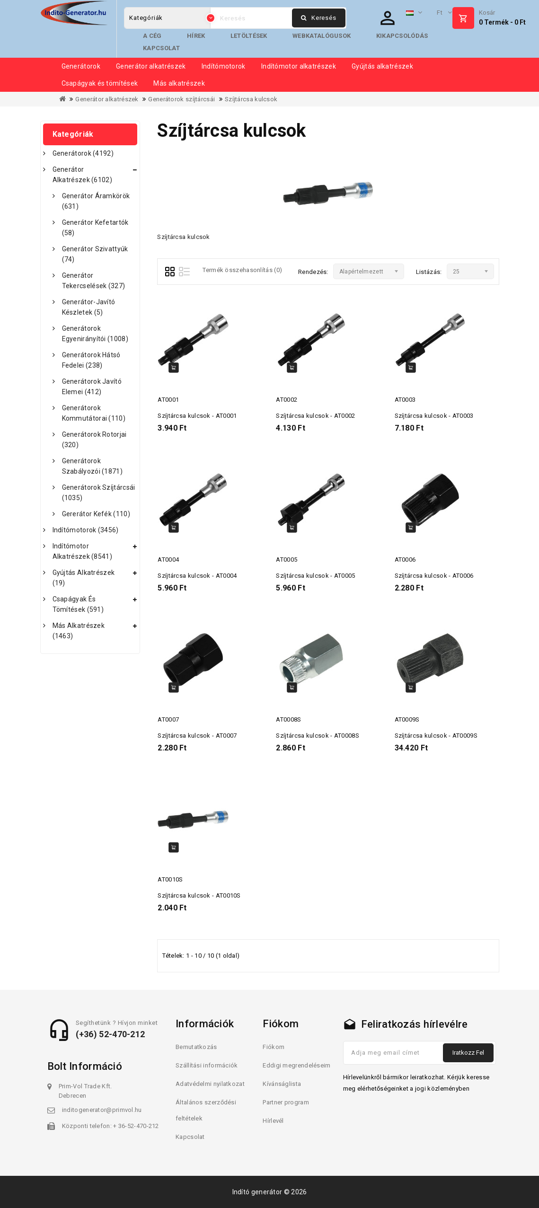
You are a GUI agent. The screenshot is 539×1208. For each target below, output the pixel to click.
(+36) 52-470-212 (110, 1034)
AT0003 (405, 399)
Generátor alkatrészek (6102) (82, 175)
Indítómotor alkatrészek (298, 66)
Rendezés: (313, 271)
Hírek (196, 35)
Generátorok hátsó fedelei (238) (91, 360)
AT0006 (405, 559)
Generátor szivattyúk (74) (95, 254)
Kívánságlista (282, 1083)
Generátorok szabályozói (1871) (92, 466)
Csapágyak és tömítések (100, 83)
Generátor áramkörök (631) (96, 201)
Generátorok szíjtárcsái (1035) (98, 493)
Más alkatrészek (179, 83)
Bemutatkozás (196, 1046)
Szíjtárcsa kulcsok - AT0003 (434, 415)
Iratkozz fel (468, 1052)
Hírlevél (273, 1120)
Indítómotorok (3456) (86, 530)
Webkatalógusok (321, 35)
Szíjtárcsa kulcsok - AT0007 (197, 735)
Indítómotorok (224, 66)
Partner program (286, 1102)
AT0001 (168, 399)
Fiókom (273, 1046)
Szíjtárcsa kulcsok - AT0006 (434, 575)
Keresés (318, 17)
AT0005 (286, 559)
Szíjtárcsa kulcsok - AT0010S (199, 895)
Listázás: (429, 271)
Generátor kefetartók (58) (95, 228)
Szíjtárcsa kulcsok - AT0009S (436, 735)
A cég (152, 35)
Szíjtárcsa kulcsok (251, 99)
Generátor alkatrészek (151, 66)
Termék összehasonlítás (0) (242, 269)
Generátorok (81, 66)
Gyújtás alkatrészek (382, 66)
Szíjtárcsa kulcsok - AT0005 (315, 575)
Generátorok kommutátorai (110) (93, 413)
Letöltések (248, 35)
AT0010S (170, 879)
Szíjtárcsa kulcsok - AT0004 (197, 575)
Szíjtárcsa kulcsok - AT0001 (197, 415)
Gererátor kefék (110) (96, 514)
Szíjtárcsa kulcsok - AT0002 (315, 415)
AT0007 (168, 719)
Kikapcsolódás (402, 35)
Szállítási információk (207, 1065)
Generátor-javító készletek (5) (88, 307)
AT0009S (407, 719)
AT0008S (288, 719)
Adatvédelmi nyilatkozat (210, 1083)
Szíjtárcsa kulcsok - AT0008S (317, 735)
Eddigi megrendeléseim (296, 1065)
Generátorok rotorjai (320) (94, 440)
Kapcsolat (161, 48)
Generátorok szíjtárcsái (181, 99)
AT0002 (286, 399)
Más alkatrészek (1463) (79, 631)
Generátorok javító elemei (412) (92, 387)
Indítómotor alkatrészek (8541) (82, 551)
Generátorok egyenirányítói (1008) (95, 334)
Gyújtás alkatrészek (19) (84, 578)
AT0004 (168, 559)
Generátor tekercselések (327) (93, 281)
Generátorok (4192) (83, 153)
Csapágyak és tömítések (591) (78, 604)
